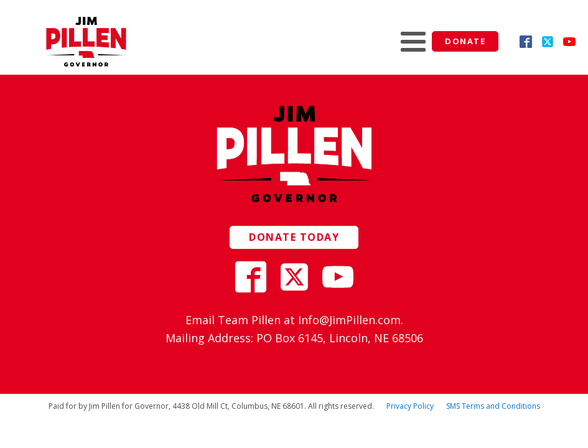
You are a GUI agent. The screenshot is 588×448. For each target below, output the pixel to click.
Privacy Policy (410, 406)
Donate (465, 41)
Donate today (294, 237)
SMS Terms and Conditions (493, 406)
